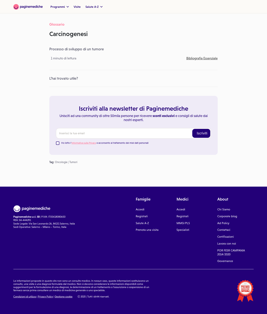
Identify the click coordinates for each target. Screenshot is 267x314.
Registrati (142, 216)
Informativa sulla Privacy (84, 142)
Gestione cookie (63, 296)
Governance (225, 261)
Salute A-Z (94, 6)
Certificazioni (225, 236)
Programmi (59, 6)
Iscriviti (202, 133)
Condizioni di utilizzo (24, 296)
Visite (77, 6)
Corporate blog (227, 216)
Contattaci (223, 229)
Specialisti (183, 229)
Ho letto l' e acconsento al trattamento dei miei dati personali (105, 142)
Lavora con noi (226, 243)
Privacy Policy (45, 296)
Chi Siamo (223, 209)
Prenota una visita (147, 229)
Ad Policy (223, 223)
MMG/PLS (183, 223)
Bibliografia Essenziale (202, 58)
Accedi (140, 209)
